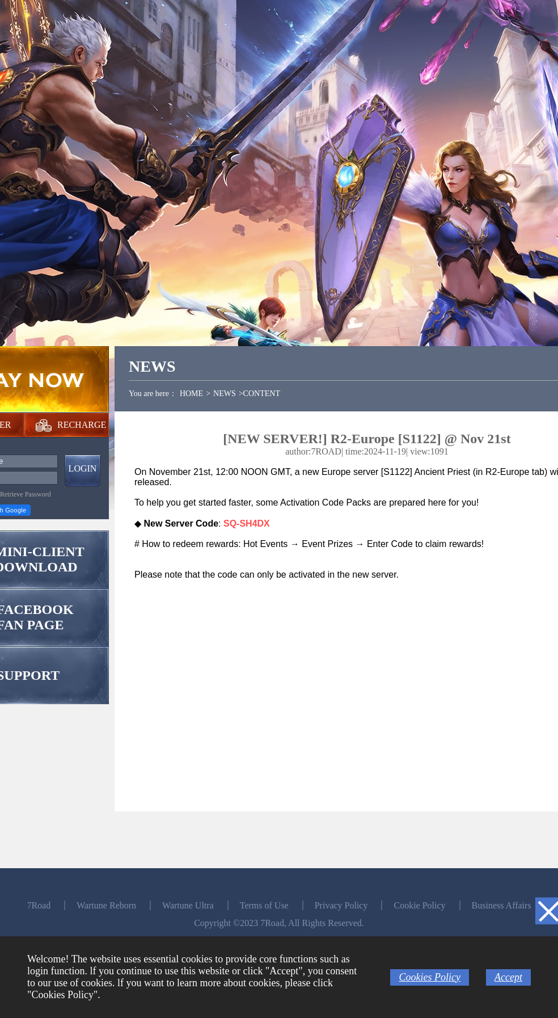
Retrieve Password (25, 494)
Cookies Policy (429, 977)
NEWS (224, 393)
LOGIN (83, 468)
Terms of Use (264, 905)
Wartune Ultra (188, 905)
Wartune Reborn (106, 905)
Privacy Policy (341, 905)
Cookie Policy (419, 905)
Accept (508, 977)
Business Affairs (501, 905)
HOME (191, 393)
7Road (38, 905)
